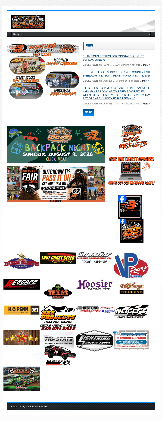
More (146, 65)
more (88, 112)
